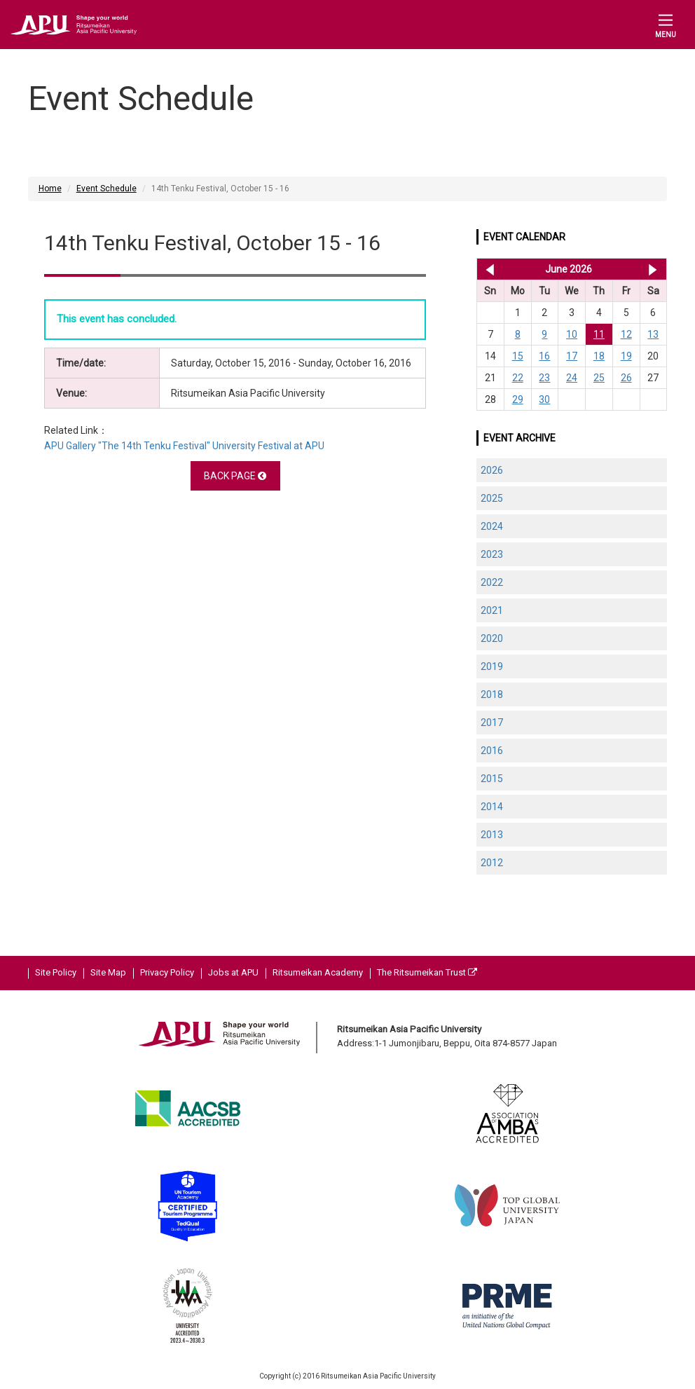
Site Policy (55, 972)
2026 (492, 470)
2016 (492, 750)
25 (599, 377)
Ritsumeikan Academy (318, 972)
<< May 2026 (487, 269)
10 (571, 334)
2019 (492, 666)
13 (653, 334)
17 (571, 356)
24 (571, 377)
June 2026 (568, 269)
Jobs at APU (233, 972)
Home (50, 188)
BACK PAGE (235, 475)
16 (544, 356)
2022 (492, 582)
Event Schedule (106, 188)
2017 (492, 722)
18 (599, 356)
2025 (492, 498)
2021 (492, 610)
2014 (492, 806)
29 (517, 399)
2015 (492, 778)
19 (626, 356)
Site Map (108, 972)
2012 (492, 862)
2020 (492, 638)
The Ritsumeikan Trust (427, 972)
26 (626, 377)
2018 (492, 694)
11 (599, 334)
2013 (492, 834)
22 (517, 377)
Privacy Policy (167, 972)
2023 (492, 554)
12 (626, 334)
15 (517, 356)
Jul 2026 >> (652, 269)
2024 (492, 526)
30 (544, 399)
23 (544, 377)
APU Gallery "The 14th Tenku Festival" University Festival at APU (184, 445)
